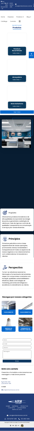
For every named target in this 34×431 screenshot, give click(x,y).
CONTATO (11, 408)
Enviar (17, 361)
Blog (28, 17)
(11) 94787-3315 (12, 5)
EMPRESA (15, 406)
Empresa (11, 17)
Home (3, 17)
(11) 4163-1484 (6, 5)
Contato (13, 21)
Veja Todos (17, 112)
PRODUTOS (24, 406)
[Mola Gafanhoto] (17, 95)
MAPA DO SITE (17, 409)
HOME (8, 406)
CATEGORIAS (21, 408)
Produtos (19, 17)
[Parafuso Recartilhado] (17, 42)
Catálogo (4, 21)
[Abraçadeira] (17, 69)
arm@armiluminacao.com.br (10, 390)
